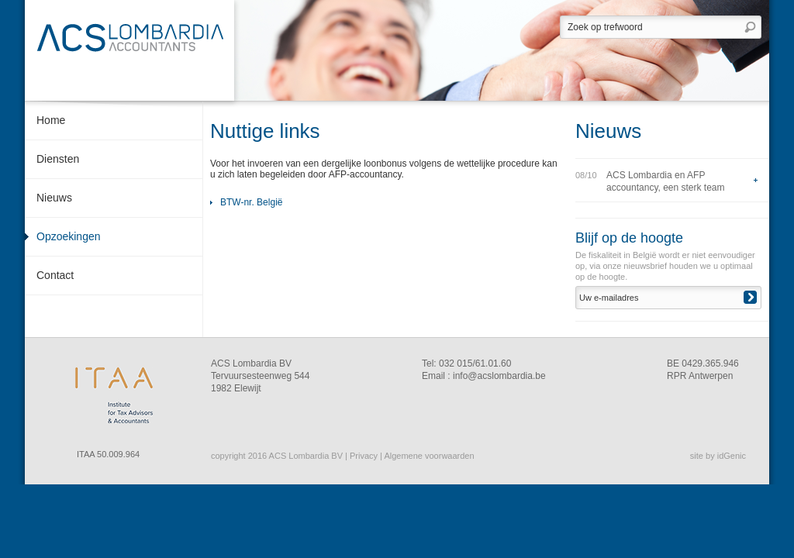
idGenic (731, 455)
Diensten (57, 159)
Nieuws (54, 197)
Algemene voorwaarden (429, 455)
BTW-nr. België (251, 202)
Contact (55, 275)
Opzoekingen (68, 236)
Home (50, 120)
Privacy (364, 455)
